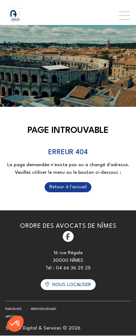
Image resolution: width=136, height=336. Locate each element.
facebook (68, 236)
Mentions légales (43, 309)
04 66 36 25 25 (73, 268)
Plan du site (13, 309)
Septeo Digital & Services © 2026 (43, 328)
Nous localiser (71, 284)
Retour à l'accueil (68, 187)
